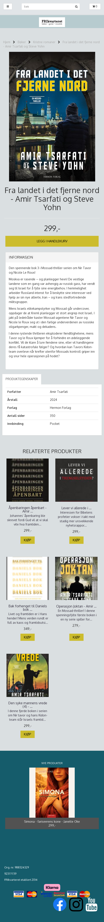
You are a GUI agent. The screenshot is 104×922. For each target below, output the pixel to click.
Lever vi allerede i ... (76, 508)
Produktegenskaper (22, 379)
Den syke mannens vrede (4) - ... (27, 704)
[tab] (52, 257)
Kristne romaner (44, 42)
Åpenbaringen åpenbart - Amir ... (28, 509)
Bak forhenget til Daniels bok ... (27, 607)
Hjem (6, 42)
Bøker (22, 42)
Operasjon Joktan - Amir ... (76, 606)
